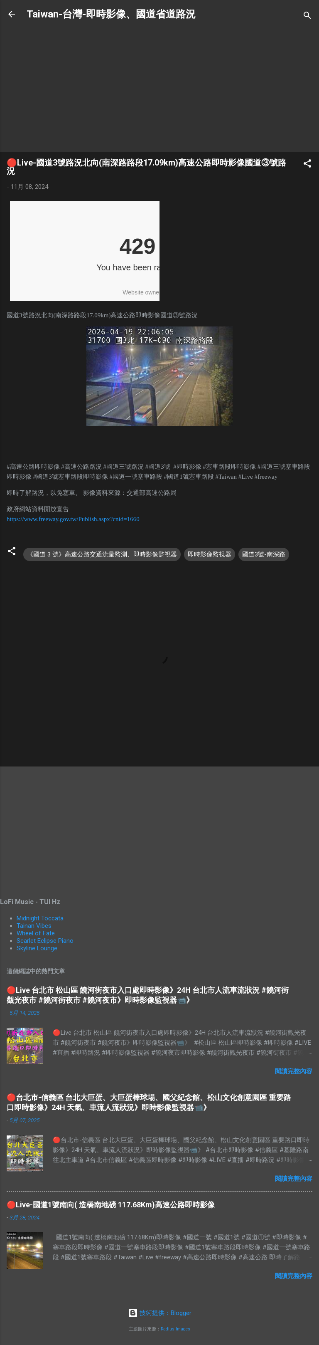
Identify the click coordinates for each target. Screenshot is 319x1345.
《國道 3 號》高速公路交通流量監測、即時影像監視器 (102, 554)
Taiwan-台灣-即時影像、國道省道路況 (111, 14)
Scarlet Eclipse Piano (45, 940)
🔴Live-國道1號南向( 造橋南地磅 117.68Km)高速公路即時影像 (111, 1204)
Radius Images (175, 1329)
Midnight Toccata (40, 918)
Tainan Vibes (34, 926)
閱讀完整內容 (293, 1071)
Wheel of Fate (36, 933)
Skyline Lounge (37, 948)
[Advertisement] (159, 87)
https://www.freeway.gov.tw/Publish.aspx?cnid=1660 (73, 519)
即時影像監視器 (209, 554)
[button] (307, 164)
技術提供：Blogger (159, 1313)
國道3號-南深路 (263, 554)
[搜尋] (307, 17)
